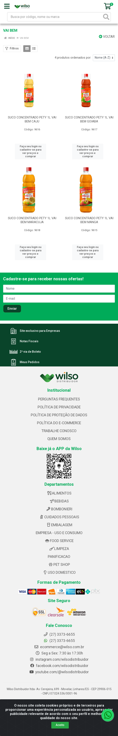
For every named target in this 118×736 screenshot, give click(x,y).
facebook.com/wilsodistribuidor (59, 664)
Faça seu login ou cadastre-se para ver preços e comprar (30, 150)
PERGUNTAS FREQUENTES (59, 397)
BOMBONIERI (59, 507)
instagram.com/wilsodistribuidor (59, 657)
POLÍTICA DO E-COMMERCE (59, 421)
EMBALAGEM (59, 523)
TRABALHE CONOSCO (59, 429)
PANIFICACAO (59, 555)
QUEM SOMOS (59, 437)
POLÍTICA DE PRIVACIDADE (59, 405)
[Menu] (7, 6)
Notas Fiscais (29, 339)
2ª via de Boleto (30, 349)
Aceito (60, 725)
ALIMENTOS (59, 491)
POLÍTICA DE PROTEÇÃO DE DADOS (59, 413)
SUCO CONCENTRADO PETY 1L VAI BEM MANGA (89, 216)
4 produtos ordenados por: (73, 57)
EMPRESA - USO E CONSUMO (59, 531)
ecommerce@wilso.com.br (59, 645)
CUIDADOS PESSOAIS (59, 515)
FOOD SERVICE (59, 539)
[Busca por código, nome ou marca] (54, 17)
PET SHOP (59, 563)
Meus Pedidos (29, 360)
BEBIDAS (59, 499)
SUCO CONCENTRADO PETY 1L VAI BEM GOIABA (89, 119)
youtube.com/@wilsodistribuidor (59, 670)
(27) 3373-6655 (59, 639)
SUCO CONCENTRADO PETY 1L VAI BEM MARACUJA (32, 216)
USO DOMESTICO (59, 571)
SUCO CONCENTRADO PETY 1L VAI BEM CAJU (32, 119)
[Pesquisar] (106, 17)
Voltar (107, 37)
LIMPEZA (59, 547)
